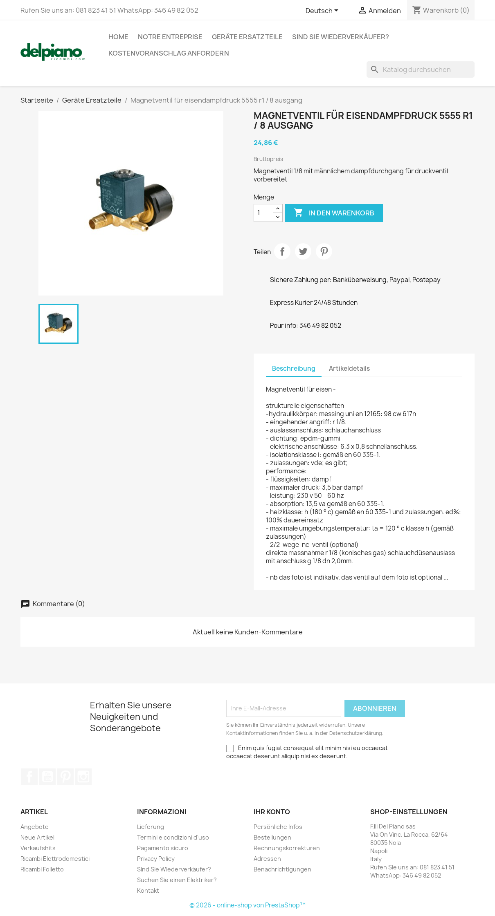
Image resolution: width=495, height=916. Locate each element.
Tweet (303, 251)
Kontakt (148, 890)
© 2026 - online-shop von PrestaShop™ (247, 905)
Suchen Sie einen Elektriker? (177, 880)
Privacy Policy (156, 858)
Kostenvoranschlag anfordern (168, 53)
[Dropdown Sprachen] (323, 11)
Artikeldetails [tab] (349, 368)
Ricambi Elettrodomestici (55, 858)
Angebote (34, 827)
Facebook (29, 776)
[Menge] (263, 213)
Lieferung (150, 827)
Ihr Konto (272, 811)
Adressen (267, 858)
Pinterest (324, 251)
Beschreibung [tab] (293, 368)
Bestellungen (272, 837)
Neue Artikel (37, 837)
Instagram (83, 776)
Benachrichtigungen (282, 869)
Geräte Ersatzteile (247, 36)
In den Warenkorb (334, 213)
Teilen (282, 251)
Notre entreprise (170, 36)
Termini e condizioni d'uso (173, 837)
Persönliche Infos (278, 827)
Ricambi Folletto (42, 869)
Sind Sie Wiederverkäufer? (340, 36)
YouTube (47, 776)
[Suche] (421, 69)
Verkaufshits (38, 848)
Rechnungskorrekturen (287, 848)
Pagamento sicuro (162, 848)
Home (118, 36)
